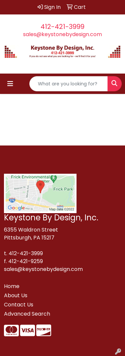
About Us (15, 295)
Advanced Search (27, 314)
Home (11, 286)
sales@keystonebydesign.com (62, 34)
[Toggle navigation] (10, 83)
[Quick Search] (68, 83)
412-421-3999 (62, 26)
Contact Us (18, 304)
